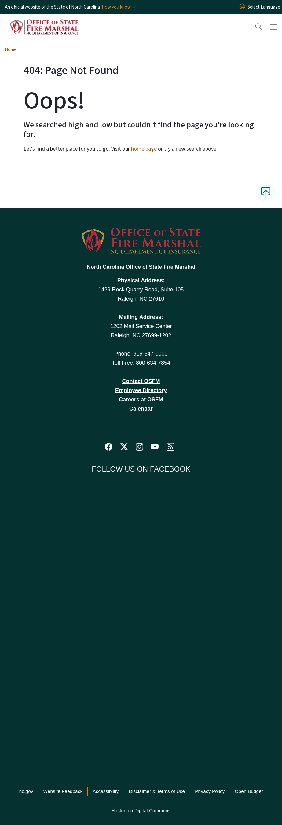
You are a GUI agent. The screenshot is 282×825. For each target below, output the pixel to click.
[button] (254, 27)
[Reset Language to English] (242, 7)
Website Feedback (63, 791)
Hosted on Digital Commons (140, 810)
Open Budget (249, 791)
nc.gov (26, 791)
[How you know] (118, 7)
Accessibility (106, 791)
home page (144, 149)
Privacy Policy (210, 791)
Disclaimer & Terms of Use (157, 791)
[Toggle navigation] (273, 27)
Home (10, 49)
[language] (263, 7)
